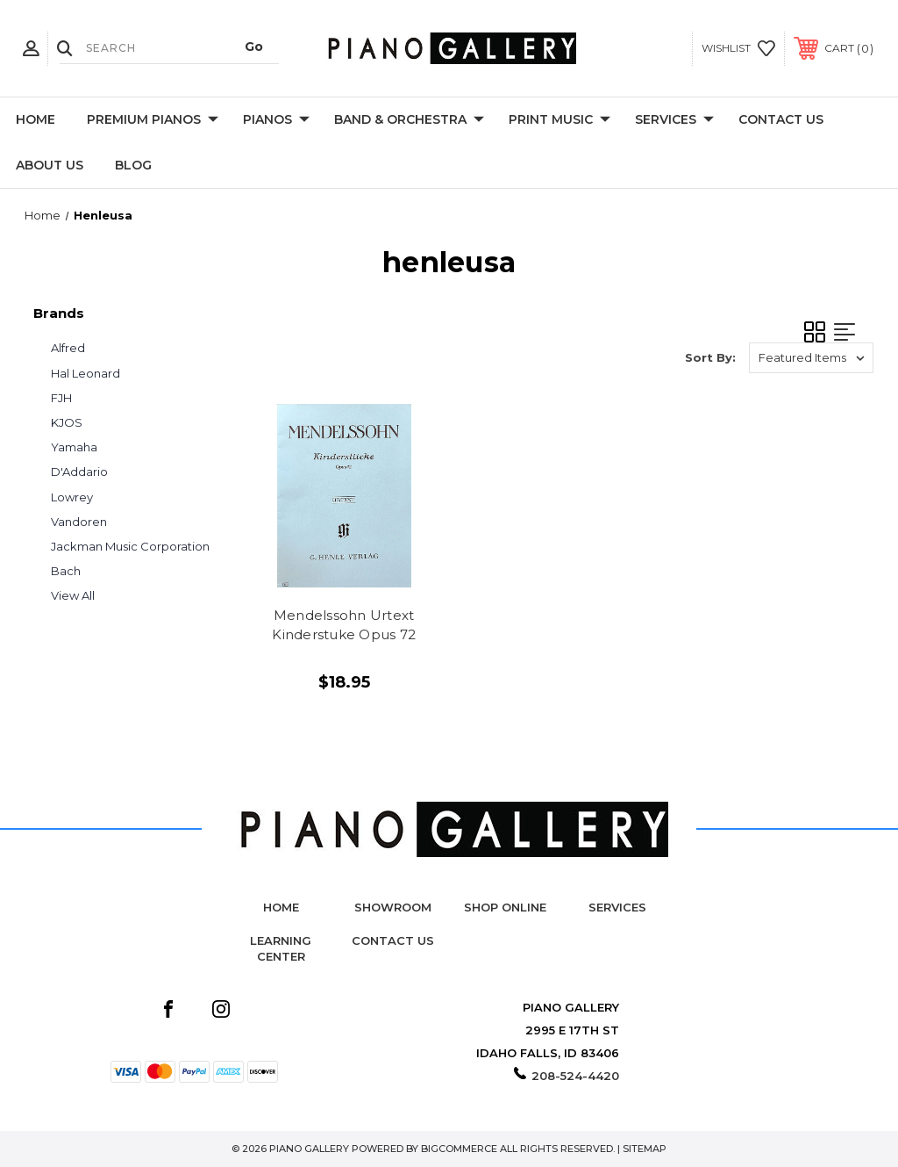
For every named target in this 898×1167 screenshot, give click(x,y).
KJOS (66, 422)
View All (73, 595)
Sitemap (644, 1148)
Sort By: (710, 357)
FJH (61, 398)
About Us (49, 165)
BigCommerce (459, 1148)
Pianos (276, 120)
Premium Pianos (152, 120)
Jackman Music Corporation (130, 546)
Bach (66, 571)
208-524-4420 (575, 1076)
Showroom (392, 907)
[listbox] (811, 357)
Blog (133, 165)
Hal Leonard (85, 373)
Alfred (68, 348)
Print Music (559, 120)
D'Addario (79, 472)
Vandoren (79, 522)
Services (674, 120)
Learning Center (280, 948)
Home (35, 119)
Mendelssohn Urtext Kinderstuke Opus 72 (344, 625)
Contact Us (780, 119)
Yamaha (74, 447)
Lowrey (72, 497)
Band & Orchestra (409, 120)
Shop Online (505, 907)
